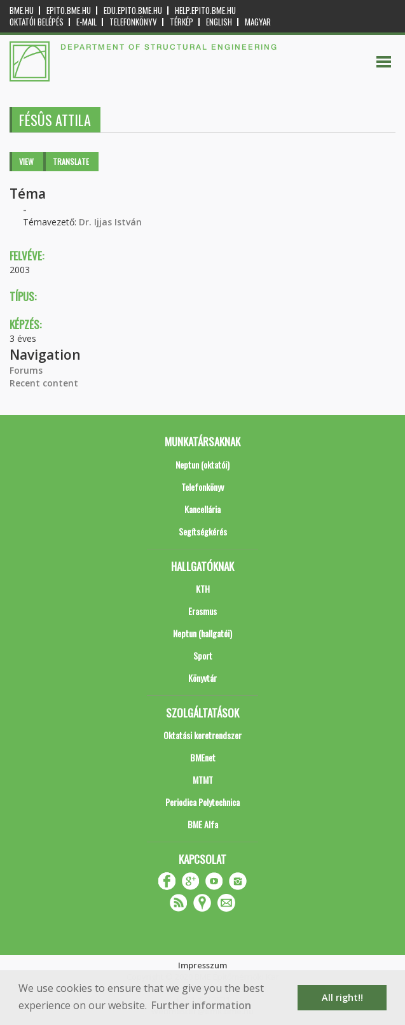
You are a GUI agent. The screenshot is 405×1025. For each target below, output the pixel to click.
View (26, 161)
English (219, 22)
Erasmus (202, 611)
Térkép (181, 22)
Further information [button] (201, 1005)
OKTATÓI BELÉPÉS (37, 22)
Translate (71, 161)
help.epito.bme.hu (205, 10)
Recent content (44, 383)
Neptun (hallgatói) (202, 633)
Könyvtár (202, 677)
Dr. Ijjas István (110, 222)
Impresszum (202, 965)
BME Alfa (203, 824)
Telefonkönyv (133, 22)
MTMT (203, 779)
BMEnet (203, 757)
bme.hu (22, 10)
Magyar (258, 22)
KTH (203, 588)
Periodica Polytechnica (202, 802)
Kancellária (202, 509)
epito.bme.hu (68, 10)
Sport (202, 655)
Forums (26, 370)
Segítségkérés (203, 531)
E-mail (86, 22)
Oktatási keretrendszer (202, 735)
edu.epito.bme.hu (133, 10)
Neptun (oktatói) (202, 464)
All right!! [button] (342, 997)
